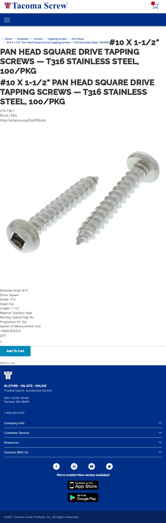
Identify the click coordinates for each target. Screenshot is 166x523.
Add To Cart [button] (15, 351)
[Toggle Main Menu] (7, 19)
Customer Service (16, 433)
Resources (11, 442)
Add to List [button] (7, 363)
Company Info (14, 423)
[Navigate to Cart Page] (156, 6)
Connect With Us (16, 452)
